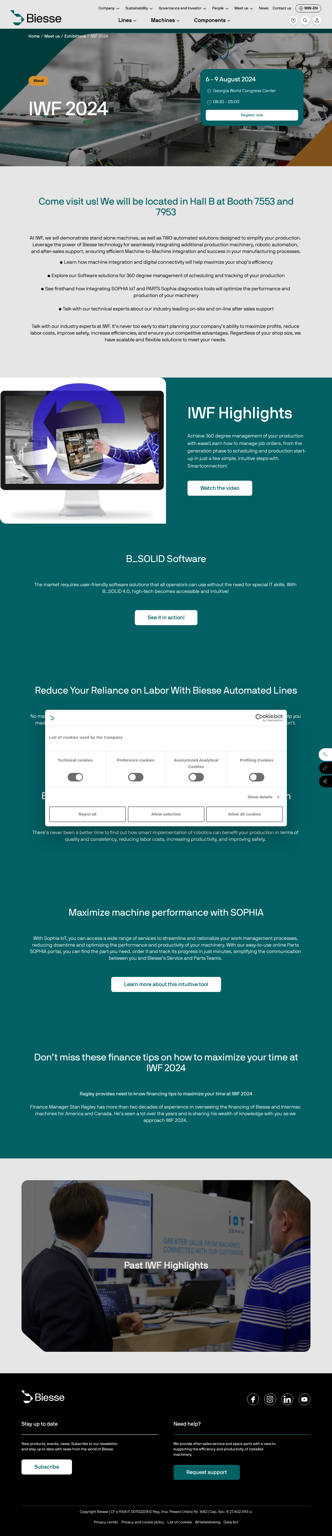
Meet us (244, 8)
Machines (166, 20)
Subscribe (46, 1467)
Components (213, 20)
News (263, 8)
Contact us (282, 8)
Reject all (87, 814)
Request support (206, 1472)
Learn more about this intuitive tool (166, 984)
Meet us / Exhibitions (65, 36)
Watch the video (219, 488)
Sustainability (139, 8)
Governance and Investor (183, 8)
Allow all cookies (244, 814)
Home (34, 36)
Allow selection (166, 814)
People (221, 8)
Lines (128, 20)
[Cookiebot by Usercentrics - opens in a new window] (259, 718)
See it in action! (166, 617)
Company (110, 8)
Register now (252, 115)
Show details (260, 797)
